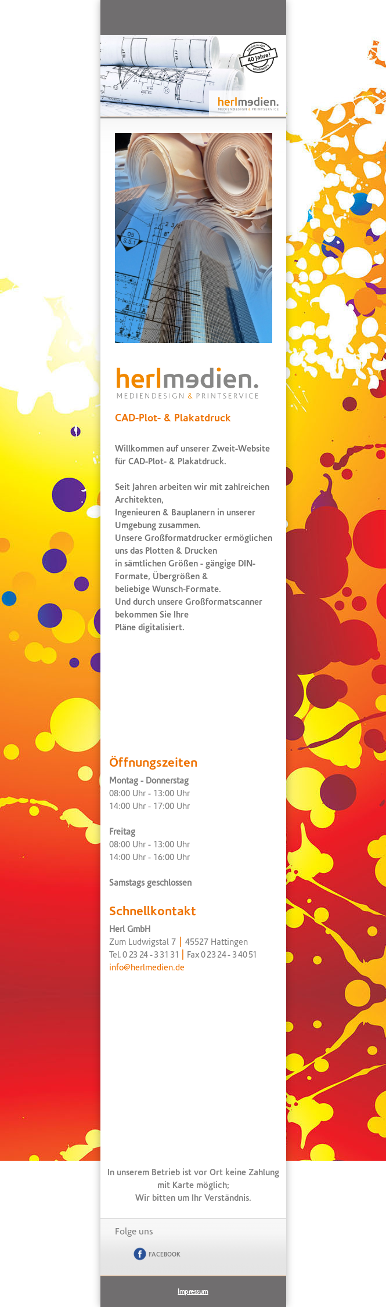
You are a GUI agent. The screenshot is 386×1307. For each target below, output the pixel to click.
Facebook (156, 1254)
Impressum (193, 1291)
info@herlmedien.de (147, 968)
